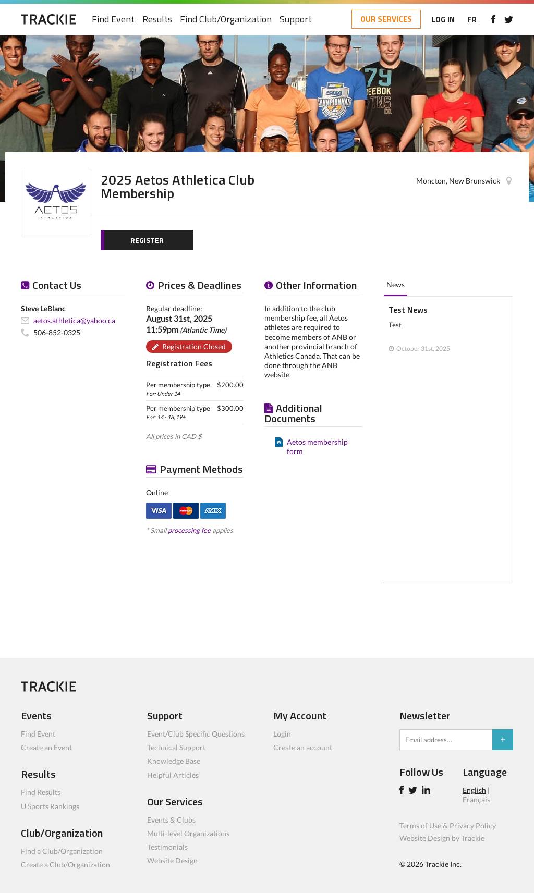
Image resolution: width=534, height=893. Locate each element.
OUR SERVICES (386, 19)
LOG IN (443, 20)
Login (282, 733)
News (395, 284)
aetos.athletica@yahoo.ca (74, 320)
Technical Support (176, 747)
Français (476, 799)
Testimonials (167, 846)
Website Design (172, 860)
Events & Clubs (171, 819)
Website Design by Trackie (441, 838)
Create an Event (46, 747)
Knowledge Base (173, 760)
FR (472, 20)
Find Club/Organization (226, 19)
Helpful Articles (173, 774)
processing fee (189, 530)
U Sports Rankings (50, 806)
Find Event (113, 19)
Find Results (40, 792)
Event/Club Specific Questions (196, 733)
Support (296, 19)
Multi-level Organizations (188, 833)
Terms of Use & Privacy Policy (447, 825)
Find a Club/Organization (62, 851)
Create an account (302, 747)
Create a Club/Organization (65, 864)
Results (157, 19)
